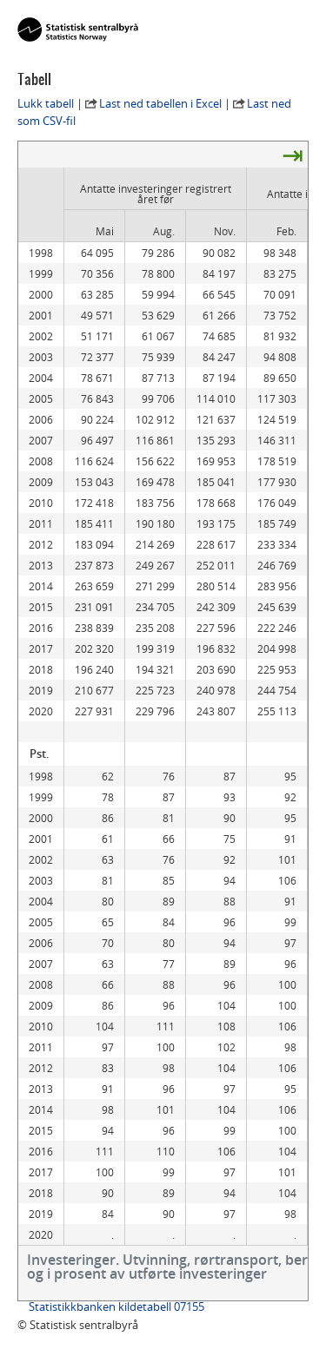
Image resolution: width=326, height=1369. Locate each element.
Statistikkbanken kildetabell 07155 (116, 1306)
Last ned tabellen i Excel (160, 103)
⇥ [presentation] (292, 155)
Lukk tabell (45, 103)
